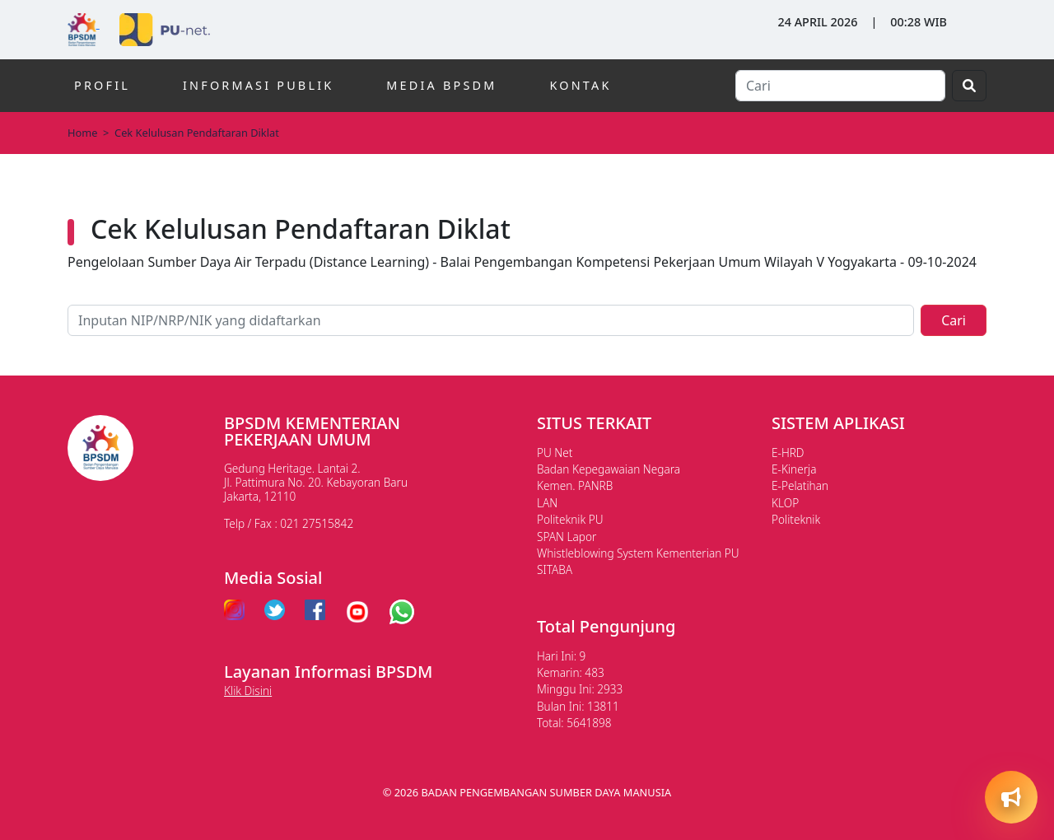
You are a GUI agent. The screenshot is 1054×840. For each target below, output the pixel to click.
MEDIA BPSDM (441, 85)
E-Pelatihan (800, 485)
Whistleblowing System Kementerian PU (638, 553)
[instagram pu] (234, 612)
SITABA (554, 569)
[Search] (840, 85)
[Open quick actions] (1011, 797)
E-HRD (788, 452)
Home (82, 132)
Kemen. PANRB (575, 485)
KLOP (785, 503)
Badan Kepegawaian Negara (608, 469)
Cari (953, 320)
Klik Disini (248, 690)
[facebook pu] (315, 612)
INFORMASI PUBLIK (258, 85)
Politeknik (796, 519)
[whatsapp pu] (401, 612)
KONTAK (580, 85)
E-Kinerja (794, 469)
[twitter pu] (274, 612)
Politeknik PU (570, 519)
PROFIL (102, 85)
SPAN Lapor (566, 536)
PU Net (554, 452)
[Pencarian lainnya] (491, 320)
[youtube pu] (357, 612)
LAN (547, 503)
